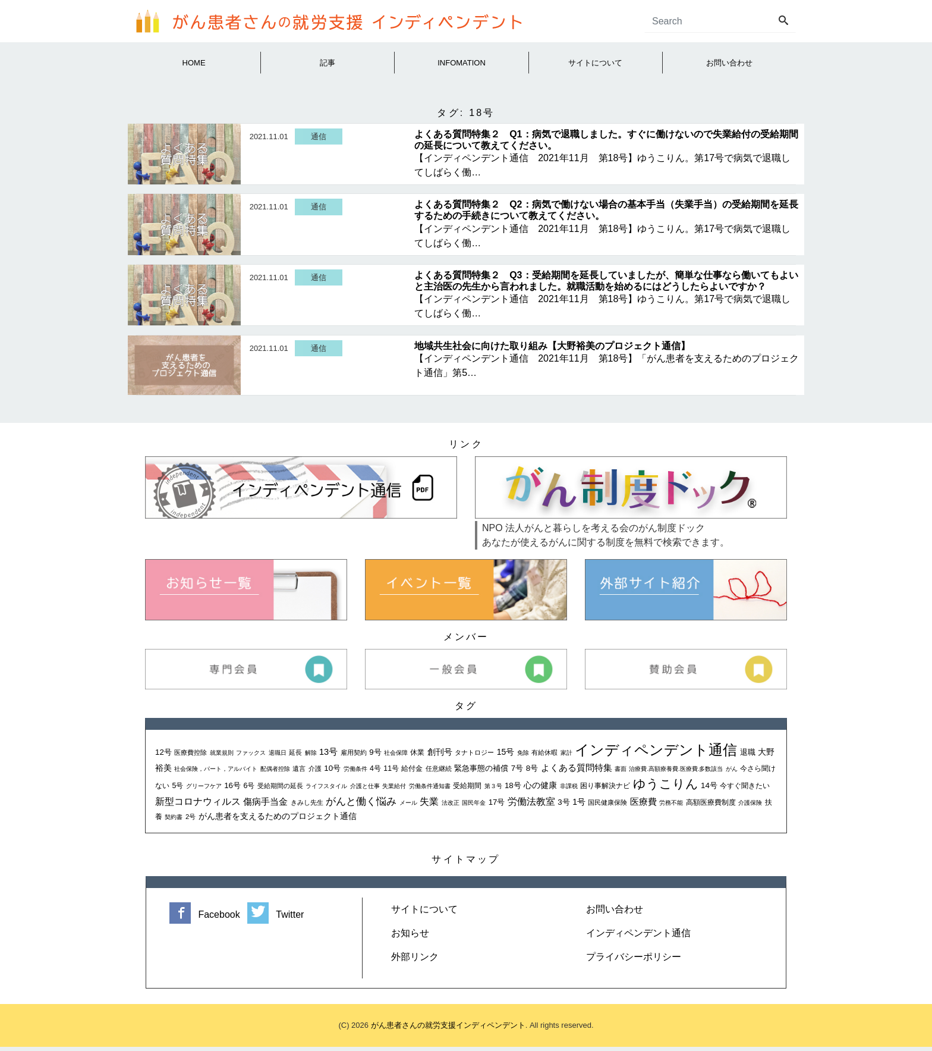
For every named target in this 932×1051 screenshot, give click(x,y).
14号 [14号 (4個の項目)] (709, 789)
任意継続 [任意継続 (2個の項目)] (439, 772)
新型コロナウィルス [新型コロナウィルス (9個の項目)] (198, 805)
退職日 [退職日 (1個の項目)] (277, 757)
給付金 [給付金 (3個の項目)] (412, 772)
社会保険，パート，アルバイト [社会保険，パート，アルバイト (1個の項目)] (215, 773)
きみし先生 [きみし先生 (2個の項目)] (307, 806)
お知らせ (410, 937)
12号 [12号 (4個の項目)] (163, 756)
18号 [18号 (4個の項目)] (513, 789)
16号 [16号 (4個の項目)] (232, 789)
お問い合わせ (614, 913)
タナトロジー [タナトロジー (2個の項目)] (474, 756)
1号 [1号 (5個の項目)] (578, 806)
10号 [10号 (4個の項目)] (332, 772)
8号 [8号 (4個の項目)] (532, 772)
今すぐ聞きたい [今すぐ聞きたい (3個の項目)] (745, 790)
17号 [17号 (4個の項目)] (497, 806)
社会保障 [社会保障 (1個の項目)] (396, 757)
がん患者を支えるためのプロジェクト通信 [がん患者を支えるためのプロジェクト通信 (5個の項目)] (278, 820)
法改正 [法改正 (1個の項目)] (450, 807)
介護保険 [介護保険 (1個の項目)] (750, 807)
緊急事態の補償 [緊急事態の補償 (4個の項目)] (481, 772)
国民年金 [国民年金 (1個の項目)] (474, 807)
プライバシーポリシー (633, 961)
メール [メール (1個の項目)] (408, 807)
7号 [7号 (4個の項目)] (517, 772)
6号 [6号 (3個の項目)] (248, 790)
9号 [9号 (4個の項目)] (375, 756)
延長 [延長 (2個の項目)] (295, 756)
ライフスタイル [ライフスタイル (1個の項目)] (326, 790)
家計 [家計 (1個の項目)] (566, 757)
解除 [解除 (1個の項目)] (311, 757)
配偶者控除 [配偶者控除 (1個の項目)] (275, 773)
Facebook (206, 919)
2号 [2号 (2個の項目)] (190, 820)
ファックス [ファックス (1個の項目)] (251, 757)
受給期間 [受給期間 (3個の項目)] (467, 790)
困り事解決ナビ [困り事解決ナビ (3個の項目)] (605, 790)
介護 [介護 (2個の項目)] (315, 772)
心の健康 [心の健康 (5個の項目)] (540, 789)
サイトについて (424, 913)
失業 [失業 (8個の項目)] (429, 806)
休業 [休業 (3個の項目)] (417, 756)
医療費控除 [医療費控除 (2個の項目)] (190, 756)
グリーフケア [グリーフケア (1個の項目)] (204, 790)
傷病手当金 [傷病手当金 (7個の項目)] (265, 806)
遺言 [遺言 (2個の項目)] (299, 772)
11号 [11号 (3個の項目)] (391, 772)
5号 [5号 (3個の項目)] (177, 790)
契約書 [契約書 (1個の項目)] (173, 821)
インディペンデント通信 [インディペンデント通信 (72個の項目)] (656, 754)
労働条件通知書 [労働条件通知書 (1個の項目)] (430, 790)
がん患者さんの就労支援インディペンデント (448, 1029)
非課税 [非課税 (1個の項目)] (569, 790)
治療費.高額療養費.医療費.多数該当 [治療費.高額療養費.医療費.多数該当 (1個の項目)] (676, 773)
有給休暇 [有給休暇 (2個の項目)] (544, 756)
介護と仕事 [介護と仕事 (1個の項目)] (365, 790)
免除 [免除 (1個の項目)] (523, 757)
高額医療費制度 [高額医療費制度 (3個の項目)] (711, 806)
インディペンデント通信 (638, 937)
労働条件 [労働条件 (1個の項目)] (355, 773)
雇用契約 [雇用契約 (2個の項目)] (354, 756)
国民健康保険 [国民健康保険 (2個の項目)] (607, 806)
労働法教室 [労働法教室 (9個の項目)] (531, 805)
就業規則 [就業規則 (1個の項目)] (222, 757)
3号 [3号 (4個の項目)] (563, 806)
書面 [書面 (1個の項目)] (620, 773)
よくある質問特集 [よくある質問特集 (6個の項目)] (576, 772)
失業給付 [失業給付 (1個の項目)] (394, 790)
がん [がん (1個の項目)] (732, 773)
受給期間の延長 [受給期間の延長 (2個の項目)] (280, 789)
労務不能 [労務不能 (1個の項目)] (671, 807)
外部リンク (415, 961)
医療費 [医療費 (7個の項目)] (643, 806)
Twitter (275, 919)
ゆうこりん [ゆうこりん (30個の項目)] (665, 788)
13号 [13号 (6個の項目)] (328, 756)
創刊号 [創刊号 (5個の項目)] (439, 756)
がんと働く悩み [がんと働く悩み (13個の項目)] (361, 805)
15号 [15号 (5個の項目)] (506, 756)
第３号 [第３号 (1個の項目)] (493, 790)
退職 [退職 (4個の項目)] (747, 756)
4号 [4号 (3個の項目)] (375, 772)
